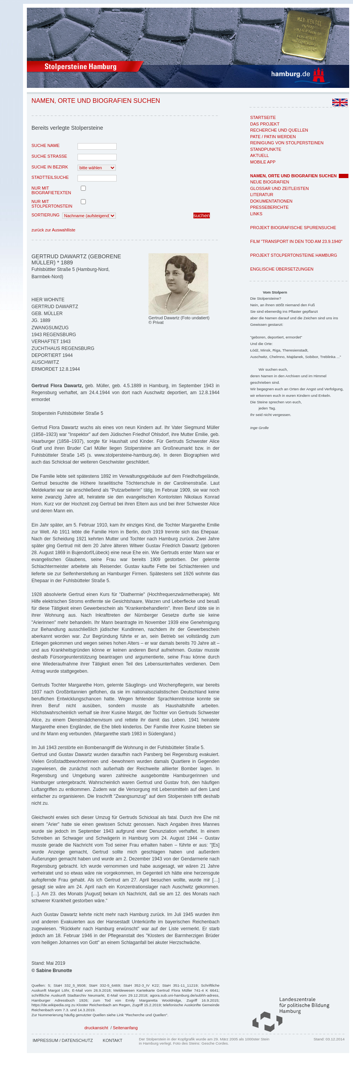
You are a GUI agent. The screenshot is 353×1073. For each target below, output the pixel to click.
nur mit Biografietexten (51, 190)
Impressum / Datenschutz (63, 1040)
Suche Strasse (49, 156)
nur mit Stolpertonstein (51, 203)
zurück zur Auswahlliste (53, 230)
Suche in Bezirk (49, 167)
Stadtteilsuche (50, 177)
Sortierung (45, 215)
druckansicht (96, 1027)
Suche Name (45, 145)
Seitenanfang (125, 1027)
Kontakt (112, 1040)
